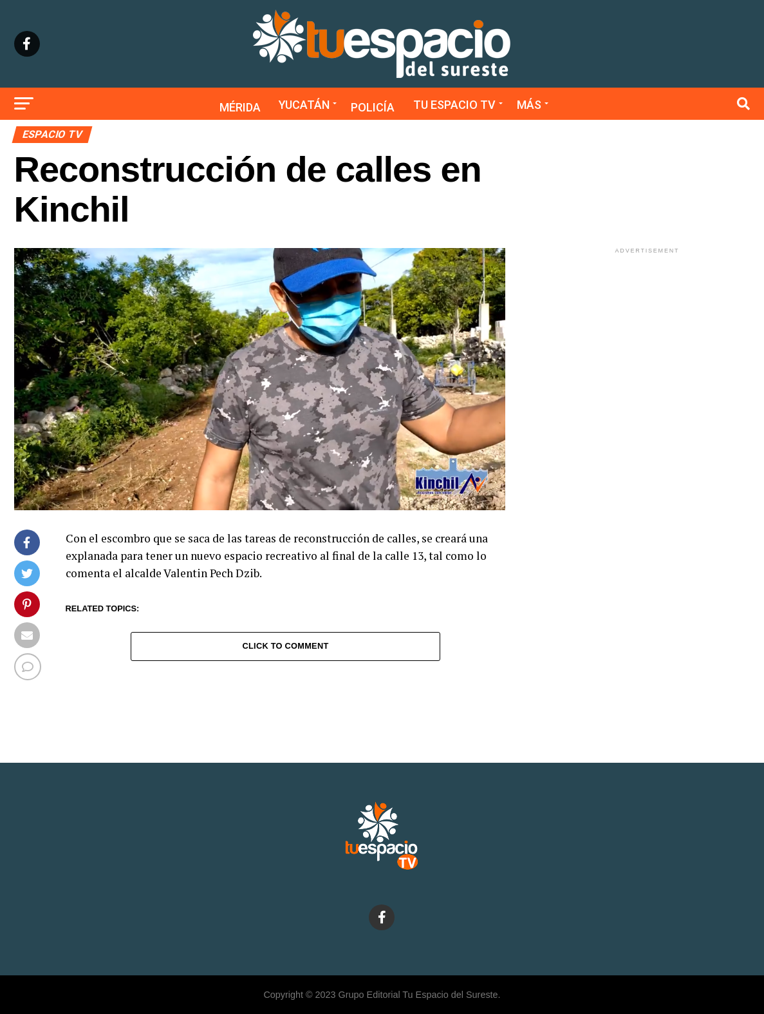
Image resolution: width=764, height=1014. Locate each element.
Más (529, 104)
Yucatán (304, 104)
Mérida (240, 107)
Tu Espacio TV (454, 104)
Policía (373, 107)
